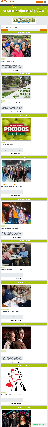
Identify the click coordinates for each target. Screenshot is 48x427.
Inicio (2, 7)
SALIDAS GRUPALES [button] (30, 5)
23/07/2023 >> (43, 30)
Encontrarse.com (11, 416)
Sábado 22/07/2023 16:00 (24, 118)
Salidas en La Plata (4, 412)
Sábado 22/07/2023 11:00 (24, 53)
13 (45, 223)
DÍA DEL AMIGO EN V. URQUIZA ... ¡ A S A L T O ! (35, 103)
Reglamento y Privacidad (29, 390)
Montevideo (31, 26)
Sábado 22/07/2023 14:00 (24, 75)
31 (45, 115)
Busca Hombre (3, 406)
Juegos (26, 143)
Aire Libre (27, 35)
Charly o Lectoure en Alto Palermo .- (34, 124)
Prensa (26, 396)
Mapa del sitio (27, 392)
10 (45, 71)
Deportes (27, 78)
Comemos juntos (28, 165)
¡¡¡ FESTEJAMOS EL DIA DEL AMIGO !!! (34, 167)
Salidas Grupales (8, 7)
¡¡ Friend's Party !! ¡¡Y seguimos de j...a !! (35, 254)
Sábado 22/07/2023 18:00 (24, 161)
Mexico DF (3, 27)
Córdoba (21, 26)
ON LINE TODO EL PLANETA (12, 27)
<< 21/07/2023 (4, 30)
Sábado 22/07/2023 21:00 (24, 226)
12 (45, 244)
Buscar (26, 386)
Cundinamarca (41, 26)
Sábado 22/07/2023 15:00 (24, 97)
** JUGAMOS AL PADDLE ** (32, 80)
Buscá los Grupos (28, 410)
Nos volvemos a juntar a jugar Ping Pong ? (35, 59)
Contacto (26, 394)
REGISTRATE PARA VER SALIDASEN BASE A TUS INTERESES (24, 270)
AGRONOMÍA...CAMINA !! (31, 37)
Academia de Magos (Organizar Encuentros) (32, 412)
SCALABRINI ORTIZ (30, 188)
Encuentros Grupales (28, 404)
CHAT (29, 398)
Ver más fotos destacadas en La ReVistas (39, 371)
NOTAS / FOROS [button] (41, 5)
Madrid (35, 26)
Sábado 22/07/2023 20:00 (24, 205)
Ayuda (26, 388)
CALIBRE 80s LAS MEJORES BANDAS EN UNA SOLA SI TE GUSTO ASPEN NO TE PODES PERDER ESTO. (35, 233)
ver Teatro (27, 186)
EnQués (26, 408)
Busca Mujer (3, 408)
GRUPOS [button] (21, 5)
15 (45, 93)
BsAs (13, 26)
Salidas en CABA (4, 410)
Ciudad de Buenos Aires (6, 26)
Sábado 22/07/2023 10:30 (24, 32)
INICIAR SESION (40, 1)
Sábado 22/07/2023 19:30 (24, 183)
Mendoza (17, 26)
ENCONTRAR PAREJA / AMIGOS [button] (10, 5)
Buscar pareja (3, 404)
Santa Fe (26, 26)
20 (45, 50)
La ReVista (27, 406)
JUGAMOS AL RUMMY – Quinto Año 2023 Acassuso (35, 146)
